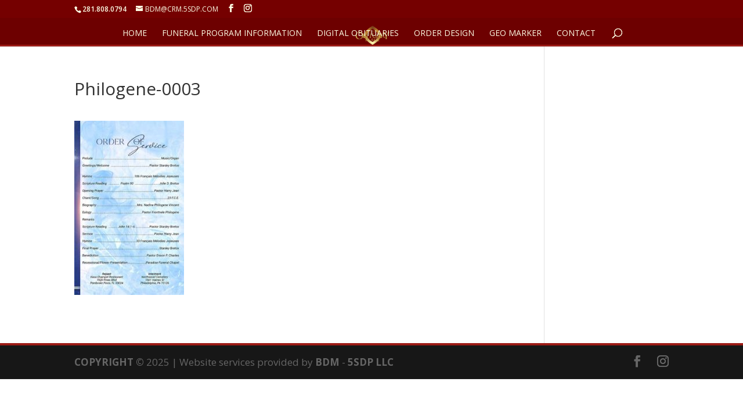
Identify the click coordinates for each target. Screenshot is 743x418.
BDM (327, 362)
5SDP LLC (371, 362)
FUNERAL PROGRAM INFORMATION (232, 33)
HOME (134, 33)
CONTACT (576, 33)
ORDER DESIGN (444, 33)
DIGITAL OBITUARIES (358, 33)
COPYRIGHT (104, 362)
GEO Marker (515, 33)
